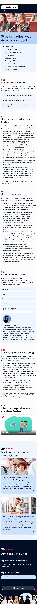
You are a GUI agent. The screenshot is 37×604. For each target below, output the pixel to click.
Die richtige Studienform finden (14, 52)
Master (4, 294)
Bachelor (5, 289)
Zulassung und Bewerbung (12, 61)
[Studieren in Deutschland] (18, 424)
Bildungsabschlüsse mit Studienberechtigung (17, 95)
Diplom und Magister (9, 309)
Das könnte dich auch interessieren (15, 66)
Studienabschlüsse (10, 58)
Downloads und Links (11, 69)
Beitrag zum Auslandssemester (25, 339)
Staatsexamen (7, 299)
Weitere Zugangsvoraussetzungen (13, 100)
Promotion (5, 304)
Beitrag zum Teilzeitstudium (27, 158)
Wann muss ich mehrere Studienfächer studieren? (15, 106)
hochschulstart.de (11, 367)
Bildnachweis (20, 588)
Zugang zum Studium (11, 49)
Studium (6, 10)
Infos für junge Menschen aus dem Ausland (17, 64)
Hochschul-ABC (5, 183)
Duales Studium (19, 147)
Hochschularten (9, 55)
